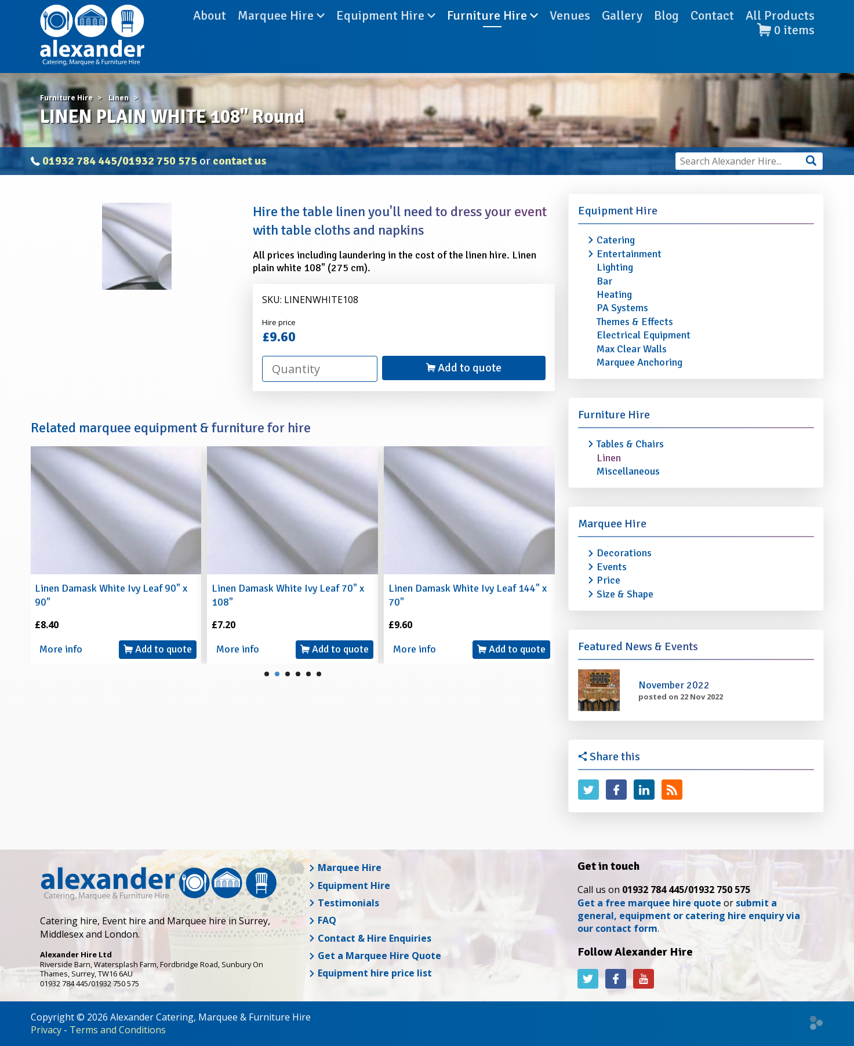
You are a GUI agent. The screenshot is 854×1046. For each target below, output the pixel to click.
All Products (780, 34)
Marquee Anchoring (639, 362)
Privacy (46, 1029)
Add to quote (464, 367)
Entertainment (629, 253)
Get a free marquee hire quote (649, 902)
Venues (570, 34)
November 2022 (674, 685)
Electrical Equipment (644, 335)
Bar (604, 281)
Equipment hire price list (370, 973)
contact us (240, 161)
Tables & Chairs (630, 444)
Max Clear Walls (632, 348)
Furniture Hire (492, 34)
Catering (616, 240)
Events (612, 566)
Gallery (622, 34)
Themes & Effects (635, 321)
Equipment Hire (385, 34)
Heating (614, 294)
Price (608, 580)
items (786, 49)
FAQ (322, 920)
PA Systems (622, 307)
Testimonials (343, 902)
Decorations (624, 552)
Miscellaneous (628, 471)
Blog (666, 34)
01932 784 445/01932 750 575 (119, 161)
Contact (712, 34)
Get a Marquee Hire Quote (374, 955)
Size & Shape (625, 594)
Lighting (615, 267)
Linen (609, 457)
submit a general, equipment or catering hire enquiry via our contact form (688, 915)
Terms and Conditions (118, 1029)
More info (60, 649)
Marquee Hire (281, 34)
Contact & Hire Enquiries (369, 938)
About (209, 34)
